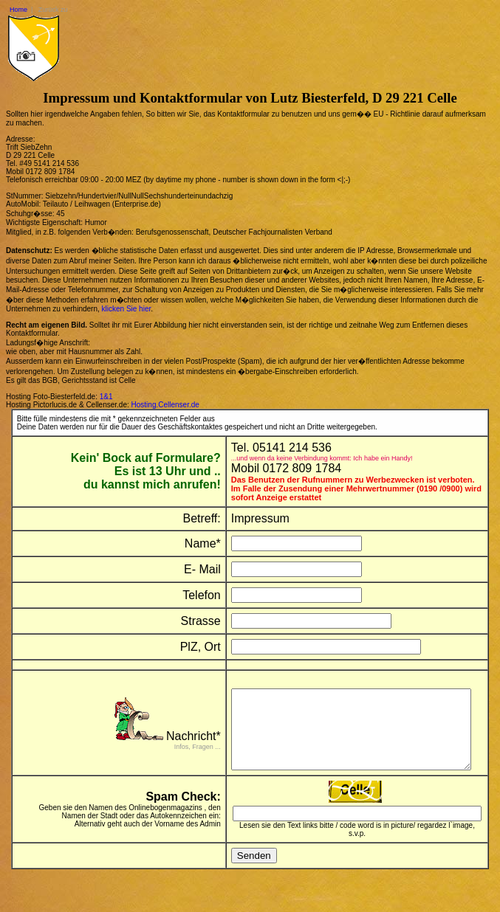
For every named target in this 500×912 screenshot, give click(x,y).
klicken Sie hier (126, 309)
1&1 (106, 397)
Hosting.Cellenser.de (165, 405)
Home (18, 9)
